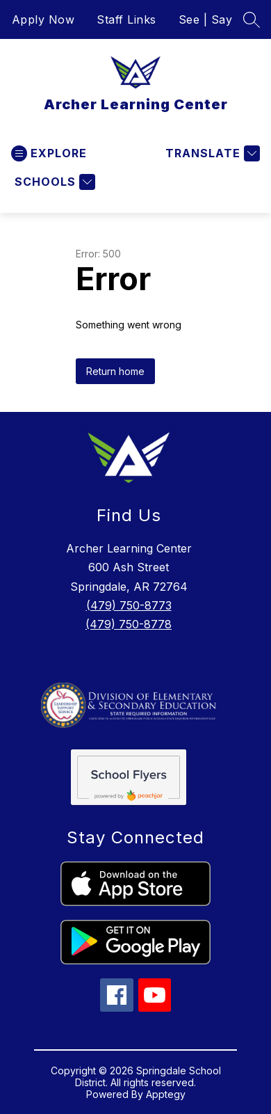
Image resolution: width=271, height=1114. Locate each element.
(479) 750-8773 (129, 605)
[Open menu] (49, 153)
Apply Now (43, 19)
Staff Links (126, 19)
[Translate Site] (211, 153)
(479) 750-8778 (128, 624)
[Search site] (251, 19)
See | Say (206, 19)
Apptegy (166, 1094)
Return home (115, 371)
